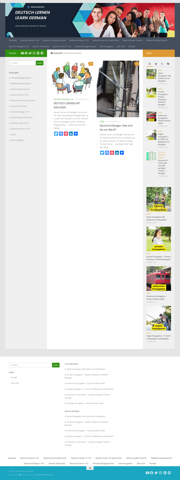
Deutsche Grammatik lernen (54, 40)
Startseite (13, 40)
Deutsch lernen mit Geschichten (106, 40)
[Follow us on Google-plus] (37, 53)
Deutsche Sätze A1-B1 (29, 40)
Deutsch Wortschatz (41, 46)
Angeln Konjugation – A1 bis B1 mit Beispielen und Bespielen (163, 139)
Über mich (121, 46)
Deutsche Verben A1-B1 (79, 40)
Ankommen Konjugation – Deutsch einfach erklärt (86, 383)
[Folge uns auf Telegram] (41, 53)
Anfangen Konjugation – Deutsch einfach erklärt (85, 403)
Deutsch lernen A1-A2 (62, 46)
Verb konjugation (106, 46)
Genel (102, 122)
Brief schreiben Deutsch (20, 89)
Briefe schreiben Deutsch (133, 40)
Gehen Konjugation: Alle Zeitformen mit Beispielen (86, 369)
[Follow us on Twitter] (30, 53)
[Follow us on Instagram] (34, 53)
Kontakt (131, 46)
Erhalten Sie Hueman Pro (44, 475)
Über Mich (15, 383)
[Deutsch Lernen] (22, 53)
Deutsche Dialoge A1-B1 (19, 46)
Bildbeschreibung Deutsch (156, 40)
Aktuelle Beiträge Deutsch (85, 46)
